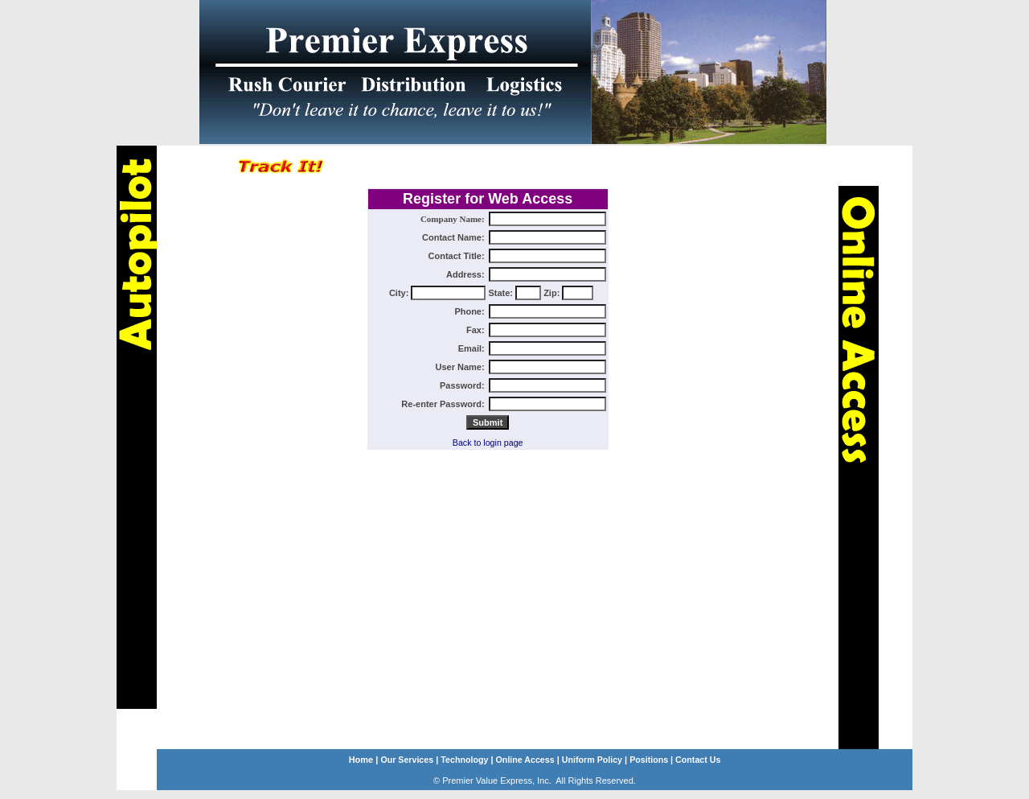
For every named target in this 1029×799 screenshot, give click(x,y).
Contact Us (696, 759)
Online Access (525, 759)
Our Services (406, 759)
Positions (648, 759)
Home (361, 759)
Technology (464, 759)
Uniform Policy (592, 759)
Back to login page (488, 442)
